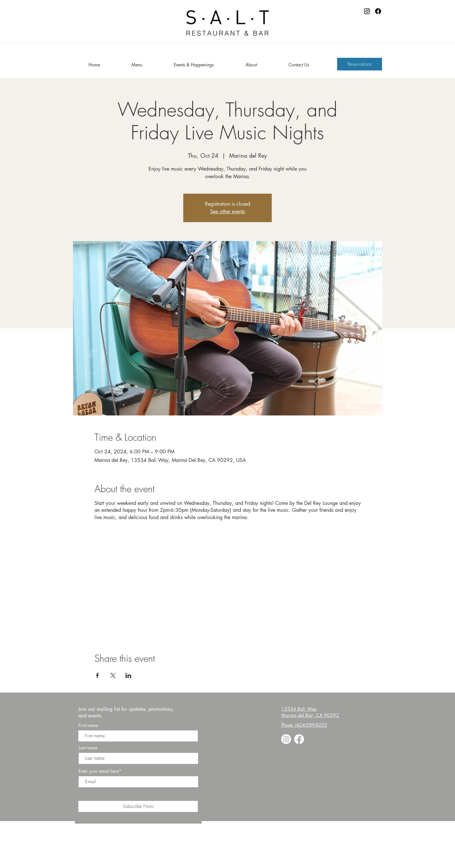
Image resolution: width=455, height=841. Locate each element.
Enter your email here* (100, 771)
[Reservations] (359, 64)
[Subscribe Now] (138, 806)
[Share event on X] (113, 675)
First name (88, 725)
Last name (88, 748)
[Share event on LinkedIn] (128, 675)
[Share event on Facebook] (97, 675)
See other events (227, 211)
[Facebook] (378, 11)
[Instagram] (367, 11)
